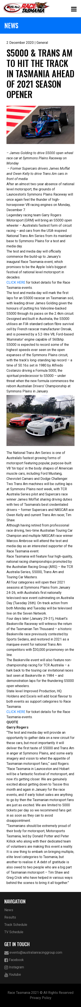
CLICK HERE (15, 282)
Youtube (12, 974)
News (8, 910)
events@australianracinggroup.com (33, 952)
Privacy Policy (40, 998)
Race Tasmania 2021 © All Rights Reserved (40, 993)
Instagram (14, 967)
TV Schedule (13, 932)
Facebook (14, 960)
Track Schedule (15, 925)
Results (10, 917)
